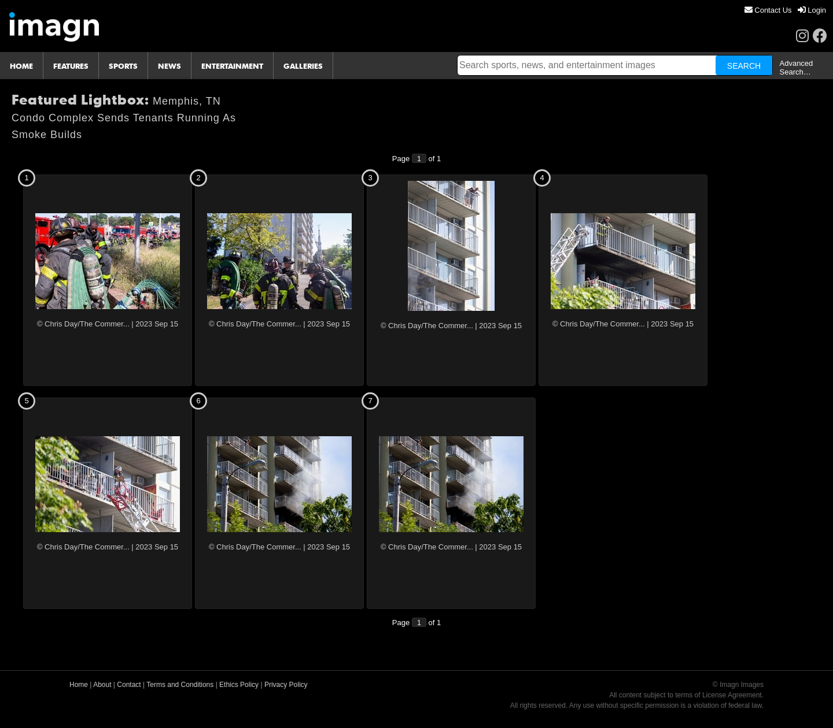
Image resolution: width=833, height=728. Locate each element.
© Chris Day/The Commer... (83, 324)
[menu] (785, 10)
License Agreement (732, 695)
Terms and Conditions (179, 685)
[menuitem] (768, 10)
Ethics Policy (239, 685)
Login (812, 10)
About (102, 685)
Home (78, 685)
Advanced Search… (796, 67)
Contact (129, 685)
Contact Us (768, 10)
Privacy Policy (286, 685)
